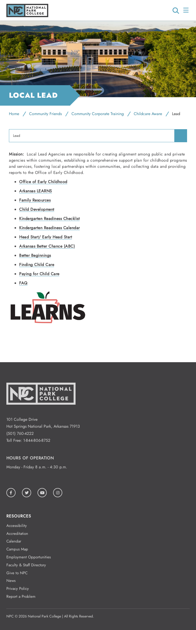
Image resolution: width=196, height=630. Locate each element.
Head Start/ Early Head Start (45, 237)
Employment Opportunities (28, 557)
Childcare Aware (148, 114)
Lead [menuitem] (16, 135)
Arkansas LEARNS (35, 191)
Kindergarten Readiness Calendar (49, 228)
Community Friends (45, 114)
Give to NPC (17, 573)
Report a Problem (20, 596)
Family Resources (35, 200)
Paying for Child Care (39, 274)
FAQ (23, 283)
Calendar (13, 541)
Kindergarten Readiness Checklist (49, 219)
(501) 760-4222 (20, 433)
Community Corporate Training (97, 114)
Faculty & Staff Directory (26, 565)
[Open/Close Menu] (186, 10)
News (11, 580)
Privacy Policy (17, 588)
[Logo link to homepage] (27, 16)
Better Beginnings (35, 255)
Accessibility (16, 525)
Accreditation (17, 533)
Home (14, 114)
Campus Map (17, 549)
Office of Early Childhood (43, 182)
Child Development (36, 209)
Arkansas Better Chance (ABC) (47, 246)
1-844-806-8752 (36, 440)
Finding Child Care (36, 265)
